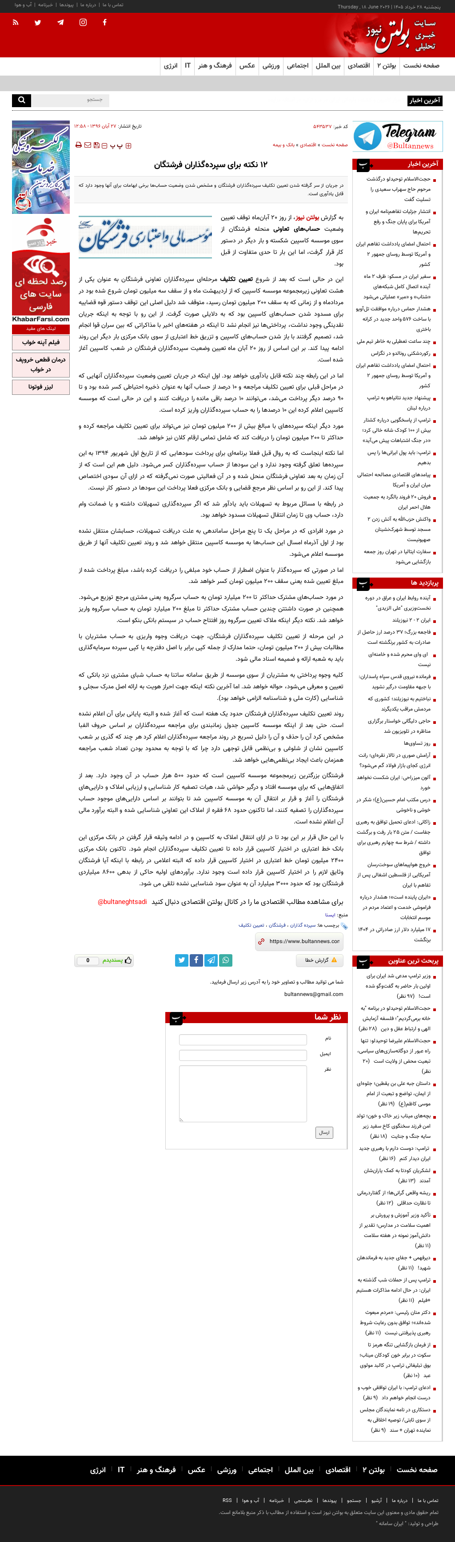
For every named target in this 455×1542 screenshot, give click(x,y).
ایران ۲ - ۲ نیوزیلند (411, 620)
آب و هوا (23, 5)
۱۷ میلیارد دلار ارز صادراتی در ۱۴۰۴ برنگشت (394, 935)
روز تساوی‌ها (417, 743)
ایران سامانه (391, 1524)
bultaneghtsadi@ (122, 902)
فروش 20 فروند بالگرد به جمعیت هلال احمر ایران (397, 502)
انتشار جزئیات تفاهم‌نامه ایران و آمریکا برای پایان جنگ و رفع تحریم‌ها (398, 222)
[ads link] (397, 136)
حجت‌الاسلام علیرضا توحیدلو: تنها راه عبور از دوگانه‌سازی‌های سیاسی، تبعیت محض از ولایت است (394, 1056)
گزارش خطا (321, 960)
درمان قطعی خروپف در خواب (41, 365)
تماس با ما (113, 5)
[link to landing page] (398, 35)
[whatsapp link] (225, 960)
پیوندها (67, 5)
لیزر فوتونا (40, 387)
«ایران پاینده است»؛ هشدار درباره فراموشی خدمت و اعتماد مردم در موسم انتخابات (395, 907)
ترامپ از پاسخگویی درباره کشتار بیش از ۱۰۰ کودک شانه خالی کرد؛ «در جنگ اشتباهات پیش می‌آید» (396, 430)
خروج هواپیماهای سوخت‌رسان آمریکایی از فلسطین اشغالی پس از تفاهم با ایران (394, 875)
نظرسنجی (303, 1501)
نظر (327, 1069)
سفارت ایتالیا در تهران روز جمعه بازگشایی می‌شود (397, 557)
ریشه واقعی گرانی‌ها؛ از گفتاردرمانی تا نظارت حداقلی (394, 1198)
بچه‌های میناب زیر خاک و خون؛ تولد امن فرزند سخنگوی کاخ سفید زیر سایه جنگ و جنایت (393, 1126)
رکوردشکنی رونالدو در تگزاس (401, 353)
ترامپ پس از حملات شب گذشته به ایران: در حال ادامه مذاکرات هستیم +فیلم (393, 1290)
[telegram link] (211, 960)
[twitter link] (181, 960)
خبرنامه (45, 5)
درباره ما (88, 5)
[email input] (243, 1055)
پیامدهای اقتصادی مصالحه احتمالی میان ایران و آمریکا (394, 480)
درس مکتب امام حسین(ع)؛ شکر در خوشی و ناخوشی (393, 805)
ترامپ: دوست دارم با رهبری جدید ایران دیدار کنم (395, 1153)
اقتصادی (308, 145)
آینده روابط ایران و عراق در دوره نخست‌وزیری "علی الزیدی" (398, 603)
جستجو (354, 1501)
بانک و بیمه (284, 145)
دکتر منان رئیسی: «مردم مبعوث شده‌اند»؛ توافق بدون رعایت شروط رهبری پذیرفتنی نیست (395, 1323)
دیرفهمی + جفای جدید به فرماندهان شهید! (394, 1263)
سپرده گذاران (302, 925)
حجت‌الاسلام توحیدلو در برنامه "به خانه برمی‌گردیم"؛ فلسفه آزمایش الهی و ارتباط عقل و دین (395, 1018)
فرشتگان (277, 925)
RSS (227, 1501)
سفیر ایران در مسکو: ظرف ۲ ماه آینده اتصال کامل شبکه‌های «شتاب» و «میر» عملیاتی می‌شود (397, 287)
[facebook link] (196, 960)
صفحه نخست (421, 66)
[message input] (243, 1093)
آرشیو (376, 1501)
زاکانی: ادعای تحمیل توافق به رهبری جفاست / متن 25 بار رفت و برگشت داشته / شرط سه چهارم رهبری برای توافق (393, 837)
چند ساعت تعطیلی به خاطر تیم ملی (394, 341)
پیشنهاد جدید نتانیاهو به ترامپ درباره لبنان (399, 403)
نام (328, 1038)
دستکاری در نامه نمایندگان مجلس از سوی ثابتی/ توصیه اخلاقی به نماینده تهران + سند (395, 1420)
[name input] (243, 1039)
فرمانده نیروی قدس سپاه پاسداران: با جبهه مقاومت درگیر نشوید (395, 682)
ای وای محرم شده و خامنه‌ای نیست (399, 660)
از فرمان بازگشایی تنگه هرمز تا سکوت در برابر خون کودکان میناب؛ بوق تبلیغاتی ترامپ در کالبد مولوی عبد (395, 1360)
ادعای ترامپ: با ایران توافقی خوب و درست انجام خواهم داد (394, 1393)
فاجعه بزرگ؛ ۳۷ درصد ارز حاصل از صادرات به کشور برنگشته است (394, 637)
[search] (21, 100)
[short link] (304, 941)
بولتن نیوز (307, 218)
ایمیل (325, 1054)
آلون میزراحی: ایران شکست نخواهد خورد (394, 783)
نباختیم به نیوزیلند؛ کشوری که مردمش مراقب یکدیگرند (399, 704)
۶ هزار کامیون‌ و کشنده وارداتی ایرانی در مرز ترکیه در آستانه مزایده (336, 100)
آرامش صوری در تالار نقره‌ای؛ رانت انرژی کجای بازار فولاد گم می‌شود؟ (395, 760)
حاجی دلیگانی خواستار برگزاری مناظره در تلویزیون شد (399, 726)
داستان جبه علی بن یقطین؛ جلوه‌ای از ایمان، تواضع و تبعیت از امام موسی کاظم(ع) (394, 1094)
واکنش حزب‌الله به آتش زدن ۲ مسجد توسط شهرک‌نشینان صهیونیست (399, 529)
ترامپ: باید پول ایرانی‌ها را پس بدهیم (399, 458)
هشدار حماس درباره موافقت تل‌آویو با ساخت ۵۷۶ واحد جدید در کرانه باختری (393, 319)
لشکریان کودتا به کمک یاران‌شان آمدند (397, 1176)
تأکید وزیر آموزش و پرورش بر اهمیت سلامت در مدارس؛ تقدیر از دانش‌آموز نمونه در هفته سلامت (395, 1230)
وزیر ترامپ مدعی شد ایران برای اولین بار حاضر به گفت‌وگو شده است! (398, 986)
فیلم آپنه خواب (41, 343)
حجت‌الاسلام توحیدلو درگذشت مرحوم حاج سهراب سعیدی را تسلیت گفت (399, 189)
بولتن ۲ (386, 66)
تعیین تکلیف (251, 925)
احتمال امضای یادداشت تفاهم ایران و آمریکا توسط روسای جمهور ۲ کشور (393, 254)
